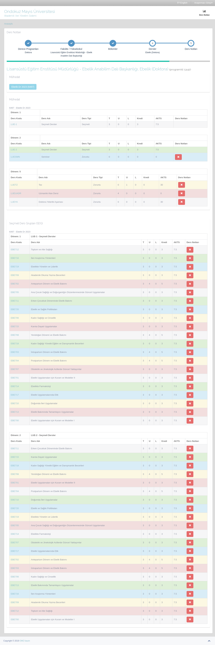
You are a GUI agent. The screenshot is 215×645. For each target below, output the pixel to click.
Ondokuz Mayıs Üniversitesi (29, 11)
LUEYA (14, 202)
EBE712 (15, 249)
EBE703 (15, 352)
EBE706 (15, 318)
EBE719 (15, 266)
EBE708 (15, 335)
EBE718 (15, 343)
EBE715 (15, 326)
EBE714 (15, 386)
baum (27, 641)
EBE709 (15, 275)
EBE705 (15, 292)
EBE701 (15, 377)
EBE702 (15, 283)
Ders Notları (204, 13)
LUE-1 (14, 124)
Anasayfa (8, 24)
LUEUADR (16, 193)
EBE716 (15, 258)
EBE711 (15, 301)
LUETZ (14, 185)
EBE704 (15, 360)
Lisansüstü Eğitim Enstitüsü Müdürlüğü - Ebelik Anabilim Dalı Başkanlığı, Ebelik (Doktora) (99, 69)
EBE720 (15, 309)
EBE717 (15, 395)
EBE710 (15, 403)
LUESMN (15, 157)
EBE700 (15, 420)
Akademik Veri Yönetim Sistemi (20, 15)
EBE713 (15, 412)
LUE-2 (14, 149)
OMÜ (22, 641)
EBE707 (15, 369)
